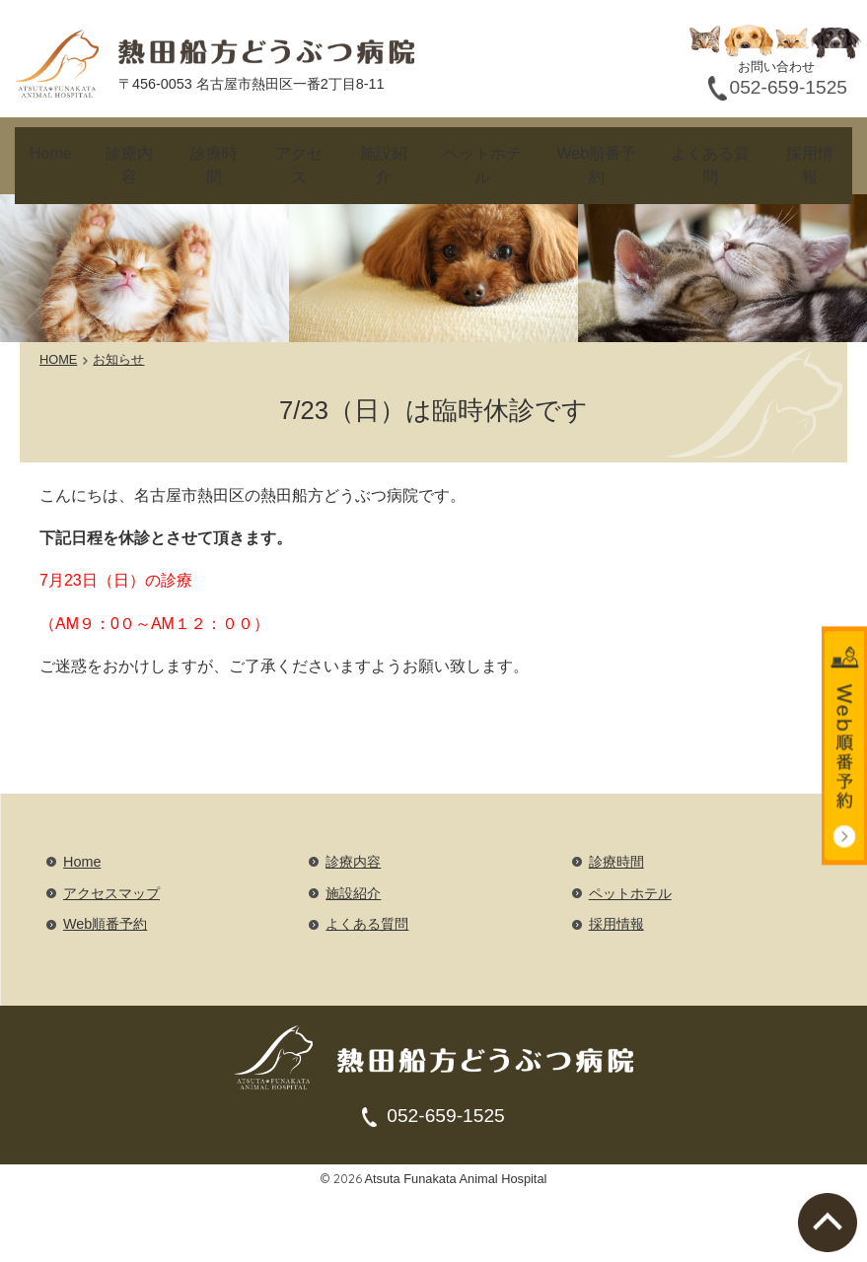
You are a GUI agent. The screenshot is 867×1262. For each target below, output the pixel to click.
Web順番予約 (595, 150)
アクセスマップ (111, 863)
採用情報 (808, 150)
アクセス (297, 150)
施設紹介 (382, 150)
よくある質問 (709, 150)
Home (48, 150)
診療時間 (210, 150)
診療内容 (124, 150)
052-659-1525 (446, 1086)
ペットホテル (482, 150)
